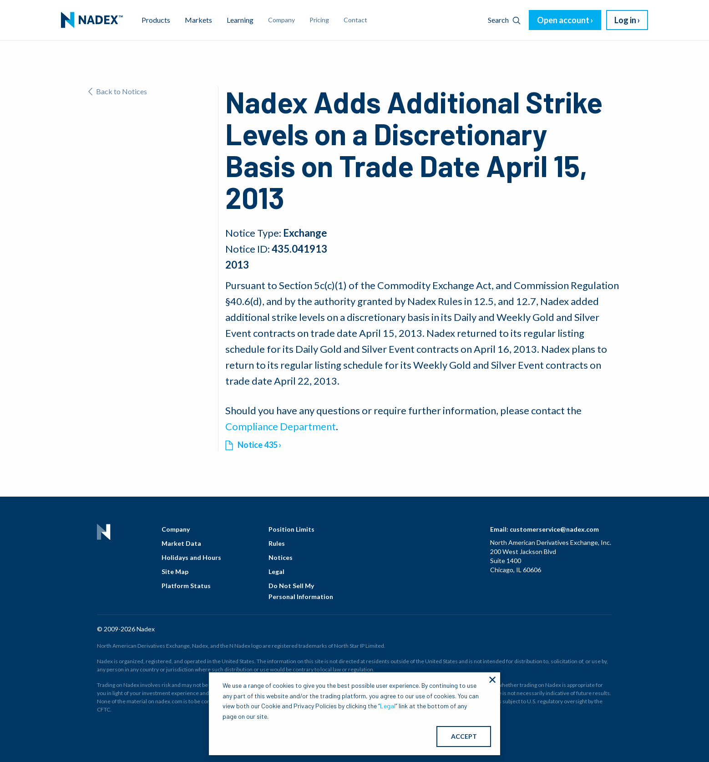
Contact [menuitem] (355, 20)
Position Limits (291, 529)
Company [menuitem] (281, 20)
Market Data (181, 543)
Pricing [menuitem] (319, 20)
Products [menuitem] (156, 19)
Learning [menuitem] (240, 19)
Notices (280, 557)
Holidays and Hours (191, 557)
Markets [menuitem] (198, 19)
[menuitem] (92, 20)
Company (176, 529)
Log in (625, 20)
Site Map (175, 571)
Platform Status (186, 585)
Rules (276, 543)
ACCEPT (464, 736)
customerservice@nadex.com (554, 529)
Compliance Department (280, 426)
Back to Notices (117, 91)
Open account (563, 20)
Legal (276, 571)
